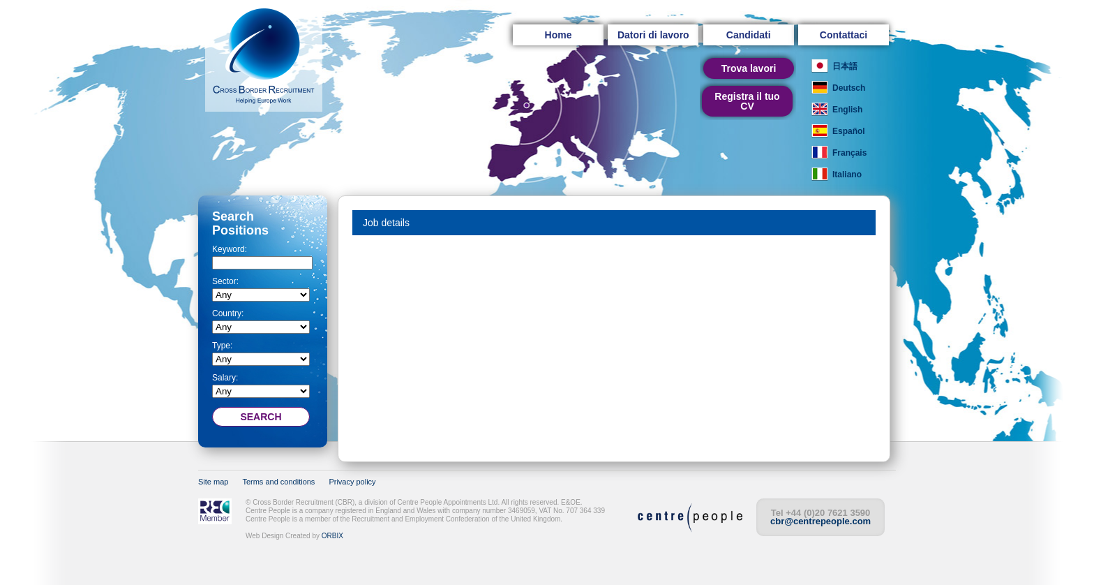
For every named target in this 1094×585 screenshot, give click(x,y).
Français (849, 153)
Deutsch (848, 88)
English (847, 109)
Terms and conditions (278, 481)
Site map (213, 481)
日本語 (844, 66)
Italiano (847, 174)
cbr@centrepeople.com (820, 521)
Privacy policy (352, 481)
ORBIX (332, 536)
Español (848, 131)
